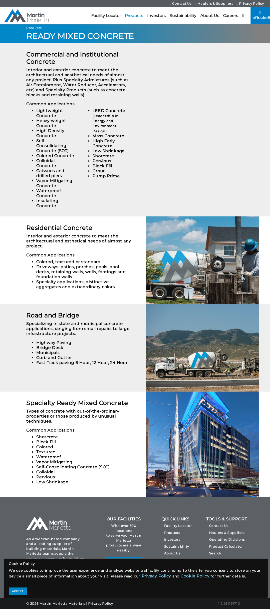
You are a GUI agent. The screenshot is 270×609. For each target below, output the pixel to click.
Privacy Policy (250, 4)
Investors (156, 15)
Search (215, 553)
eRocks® (261, 15)
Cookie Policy (195, 576)
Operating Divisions (227, 539)
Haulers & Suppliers (214, 4)
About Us (209, 15)
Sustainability (183, 15)
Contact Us (181, 4)
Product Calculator (226, 546)
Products (134, 15)
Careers (230, 15)
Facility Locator (106, 15)
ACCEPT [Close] (17, 591)
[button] (243, 16)
